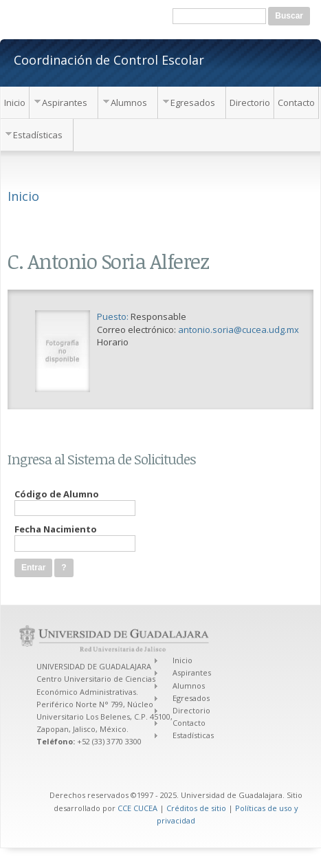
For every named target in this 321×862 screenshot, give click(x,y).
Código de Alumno (56, 494)
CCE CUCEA (137, 808)
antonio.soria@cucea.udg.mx (238, 329)
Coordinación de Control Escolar (109, 59)
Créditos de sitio (196, 808)
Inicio (14, 102)
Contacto (296, 102)
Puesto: (114, 316)
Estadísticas (38, 135)
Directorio (250, 102)
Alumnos (129, 102)
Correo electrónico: (137, 329)
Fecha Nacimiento (55, 529)
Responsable (158, 316)
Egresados (192, 102)
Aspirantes (64, 102)
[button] (63, 568)
